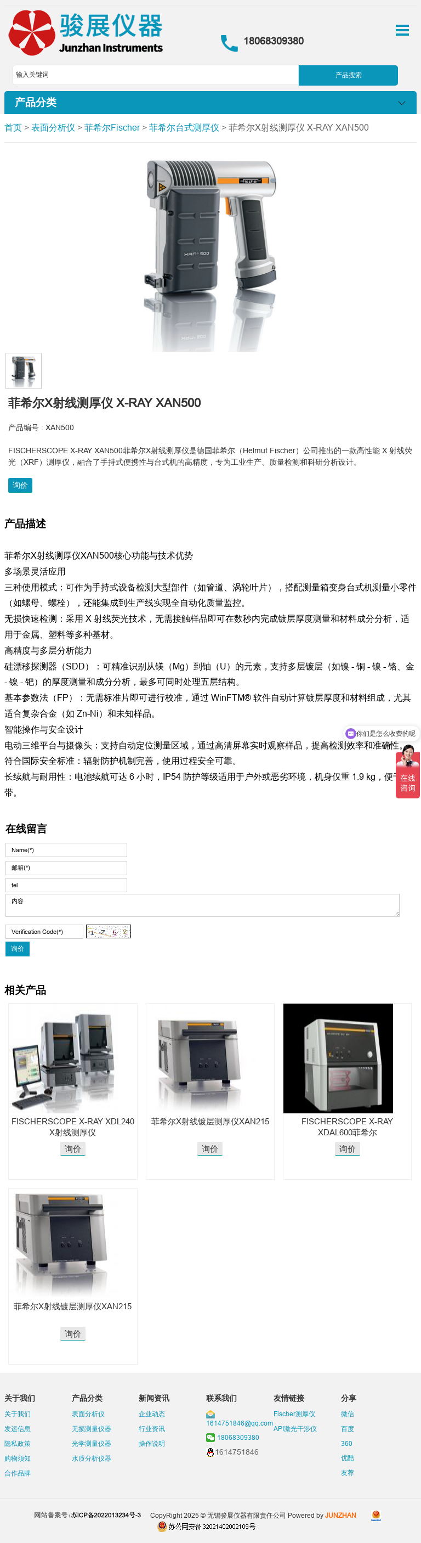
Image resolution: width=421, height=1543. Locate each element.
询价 (20, 485)
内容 (202, 905)
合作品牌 (17, 1473)
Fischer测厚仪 (294, 1414)
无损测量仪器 (91, 1428)
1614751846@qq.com (239, 1423)
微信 (347, 1414)
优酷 (347, 1458)
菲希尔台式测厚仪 (184, 127)
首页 (13, 127)
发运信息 (17, 1428)
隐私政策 (17, 1443)
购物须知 (17, 1458)
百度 (347, 1428)
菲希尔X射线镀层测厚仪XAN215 (210, 1121)
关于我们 (17, 1414)
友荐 (347, 1472)
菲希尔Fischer (112, 127)
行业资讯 (152, 1428)
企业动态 (152, 1414)
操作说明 (152, 1443)
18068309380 (238, 1437)
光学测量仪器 (91, 1443)
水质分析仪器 (91, 1458)
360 (346, 1443)
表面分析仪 (53, 127)
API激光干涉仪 (295, 1428)
